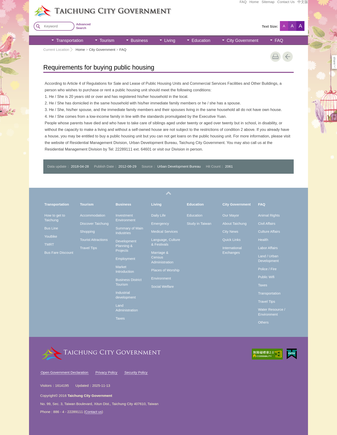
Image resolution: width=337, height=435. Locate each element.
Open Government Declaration (64, 372)
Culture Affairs (269, 231)
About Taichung (234, 223)
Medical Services (164, 231)
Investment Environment (125, 217)
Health (263, 240)
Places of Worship (165, 270)
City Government (242, 40)
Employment (125, 259)
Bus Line (51, 228)
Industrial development (126, 295)
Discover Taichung (94, 223)
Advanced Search (83, 26)
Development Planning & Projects (126, 246)
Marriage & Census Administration (162, 257)
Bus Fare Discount (58, 252)
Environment (161, 278)
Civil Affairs (266, 223)
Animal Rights (269, 215)
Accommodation (92, 215)
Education (201, 40)
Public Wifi (266, 277)
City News (230, 231)
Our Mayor (230, 215)
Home (219, 4)
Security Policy (136, 372)
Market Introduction (125, 269)
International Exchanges (232, 250)
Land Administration (127, 307)
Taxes (120, 318)
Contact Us (251, 4)
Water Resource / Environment (271, 311)
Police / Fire (267, 269)
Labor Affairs (268, 248)
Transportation (69, 40)
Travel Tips (88, 248)
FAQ (208, 4)
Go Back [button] (287, 57)
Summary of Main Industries (129, 230)
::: (30, 6)
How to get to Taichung (54, 217)
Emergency (160, 223)
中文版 (267, 4)
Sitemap (233, 4)
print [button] (275, 57)
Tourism (107, 40)
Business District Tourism (129, 282)
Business (139, 40)
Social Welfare (162, 286)
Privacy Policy (106, 372)
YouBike (50, 236)
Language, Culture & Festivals (165, 242)
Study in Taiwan (199, 223)
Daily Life (158, 215)
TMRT (49, 244)
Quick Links (231, 240)
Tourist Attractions (94, 240)
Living (169, 40)
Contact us (93, 412)
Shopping (87, 231)
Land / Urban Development (268, 258)
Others (263, 322)
